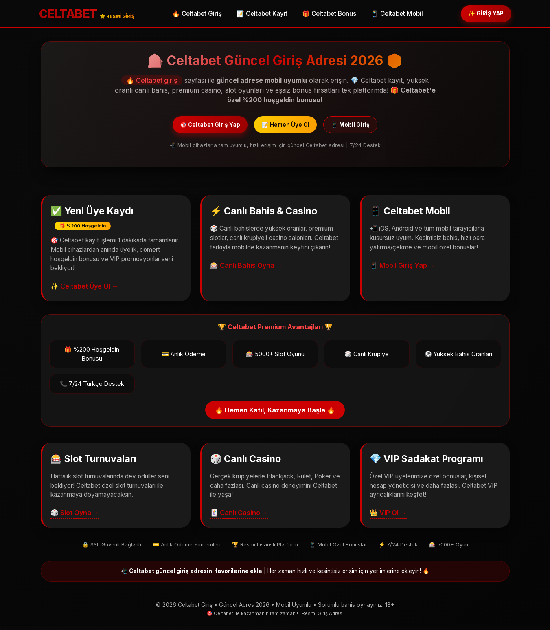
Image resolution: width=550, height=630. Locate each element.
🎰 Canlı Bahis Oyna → (246, 269)
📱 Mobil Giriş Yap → (402, 269)
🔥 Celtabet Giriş (191, 14)
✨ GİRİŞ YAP (480, 14)
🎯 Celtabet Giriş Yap (199, 127)
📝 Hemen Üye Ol (286, 127)
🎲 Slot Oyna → (74, 517)
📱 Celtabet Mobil (391, 14)
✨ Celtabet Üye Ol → (84, 290)
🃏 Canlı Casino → (239, 517)
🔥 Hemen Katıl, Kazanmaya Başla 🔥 (275, 414)
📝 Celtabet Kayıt (256, 14)
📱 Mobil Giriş (363, 127)
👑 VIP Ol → (388, 517)
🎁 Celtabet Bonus (323, 14)
